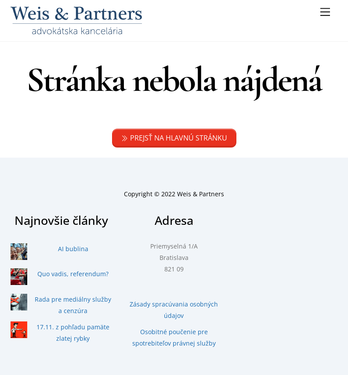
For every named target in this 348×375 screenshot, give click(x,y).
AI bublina (73, 249)
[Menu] (325, 12)
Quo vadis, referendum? (73, 274)
